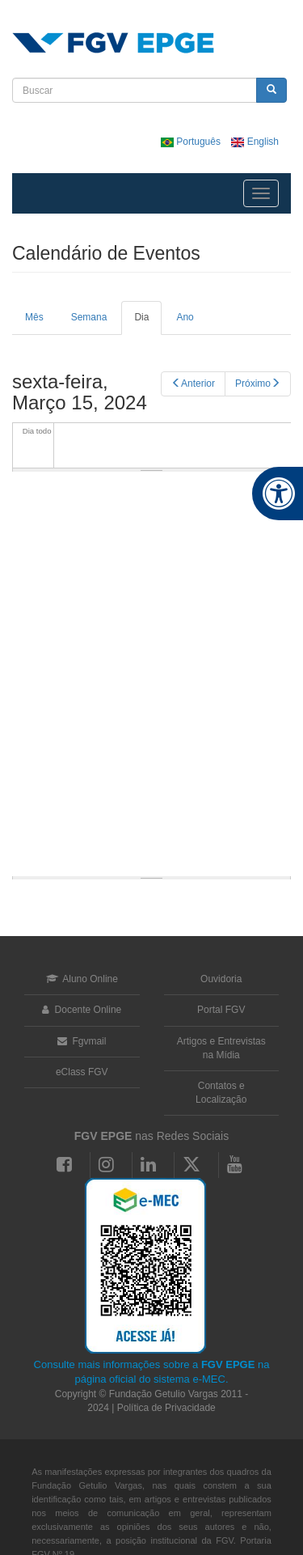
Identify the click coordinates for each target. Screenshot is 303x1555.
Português (192, 141)
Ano (184, 317)
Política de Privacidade (166, 1407)
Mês (34, 317)
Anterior (193, 383)
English (255, 141)
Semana (89, 317)
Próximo (257, 383)
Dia (148, 323)
